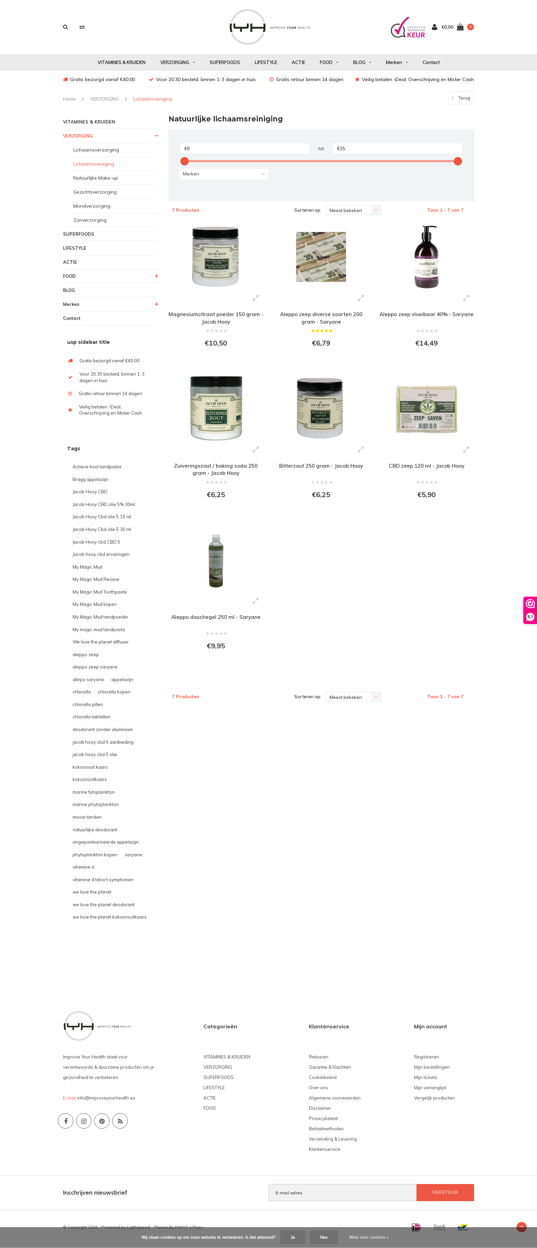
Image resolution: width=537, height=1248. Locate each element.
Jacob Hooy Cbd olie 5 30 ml (102, 532)
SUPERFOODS (225, 65)
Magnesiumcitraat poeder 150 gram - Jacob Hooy (215, 321)
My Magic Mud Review (96, 582)
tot (321, 152)
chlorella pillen (88, 708)
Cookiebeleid (323, 1080)
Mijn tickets (425, 1080)
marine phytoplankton (96, 807)
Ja (292, 1237)
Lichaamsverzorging (96, 153)
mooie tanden (87, 820)
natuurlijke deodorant (95, 833)
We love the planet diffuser (101, 645)
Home (69, 102)
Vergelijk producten (434, 1101)
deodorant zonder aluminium (103, 733)
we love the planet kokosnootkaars (110, 920)
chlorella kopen (114, 695)
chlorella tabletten (92, 720)
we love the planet (92, 895)
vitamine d (83, 870)
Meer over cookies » (369, 1237)
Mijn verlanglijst (430, 1091)
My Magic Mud (87, 570)
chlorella (82, 695)
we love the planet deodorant (104, 908)
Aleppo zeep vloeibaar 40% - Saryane (426, 321)
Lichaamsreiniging (152, 102)
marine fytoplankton (94, 795)
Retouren (318, 1060)
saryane (133, 858)
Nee (324, 1237)
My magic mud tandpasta (99, 633)
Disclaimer (320, 1111)
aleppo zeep (86, 658)
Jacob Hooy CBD (90, 495)
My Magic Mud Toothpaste (100, 595)
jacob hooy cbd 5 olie (95, 757)
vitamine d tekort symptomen (103, 883)
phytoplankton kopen (95, 858)
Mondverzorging (91, 209)
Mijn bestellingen (432, 1070)
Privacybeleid (323, 1121)
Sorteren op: (307, 213)
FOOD (329, 65)
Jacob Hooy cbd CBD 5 (96, 545)
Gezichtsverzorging (95, 195)
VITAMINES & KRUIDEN (122, 65)
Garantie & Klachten (330, 1070)
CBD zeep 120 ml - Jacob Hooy (426, 471)
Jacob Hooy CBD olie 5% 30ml (104, 507)
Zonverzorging (90, 223)
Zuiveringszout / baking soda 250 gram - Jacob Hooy (216, 475)
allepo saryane (88, 683)
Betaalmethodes (326, 1132)
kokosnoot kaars (90, 770)
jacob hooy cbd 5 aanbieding (103, 745)
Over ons (318, 1091)
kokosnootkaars (90, 782)
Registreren (426, 1060)
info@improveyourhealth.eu (106, 1101)
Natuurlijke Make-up (95, 181)
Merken (397, 65)
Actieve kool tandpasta (97, 470)
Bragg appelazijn (91, 482)
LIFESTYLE (266, 65)
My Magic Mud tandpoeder (100, 620)
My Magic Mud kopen (95, 607)
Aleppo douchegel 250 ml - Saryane (216, 625)
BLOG (362, 65)
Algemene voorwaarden (335, 1101)
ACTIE (298, 65)
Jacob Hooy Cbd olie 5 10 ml (102, 520)
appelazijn (122, 683)
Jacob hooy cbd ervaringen (101, 557)
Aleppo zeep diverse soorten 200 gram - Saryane (321, 321)
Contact (431, 65)
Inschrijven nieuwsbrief (95, 1195)
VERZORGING (177, 65)
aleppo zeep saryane (95, 670)
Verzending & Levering (333, 1142)
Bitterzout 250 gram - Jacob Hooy (321, 471)
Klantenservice (324, 1152)
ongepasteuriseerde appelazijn (106, 845)
